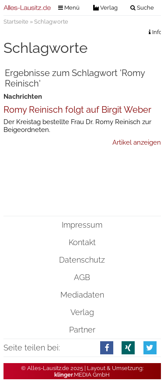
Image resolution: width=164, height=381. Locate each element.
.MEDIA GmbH (82, 374)
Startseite (15, 21)
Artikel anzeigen (136, 142)
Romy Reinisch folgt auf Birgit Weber (77, 109)
